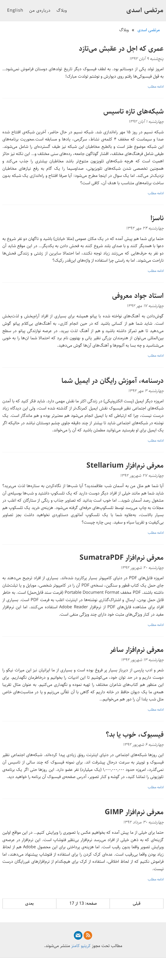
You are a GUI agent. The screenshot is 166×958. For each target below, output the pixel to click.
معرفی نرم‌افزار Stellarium (125, 465)
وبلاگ (62, 10)
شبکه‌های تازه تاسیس (133, 111)
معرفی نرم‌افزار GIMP (134, 812)
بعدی (29, 903)
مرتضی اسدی (145, 10)
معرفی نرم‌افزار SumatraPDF (122, 557)
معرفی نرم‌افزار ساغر (137, 649)
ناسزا (157, 218)
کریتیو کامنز (81, 946)
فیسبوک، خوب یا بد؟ (135, 734)
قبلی (136, 903)
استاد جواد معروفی (138, 295)
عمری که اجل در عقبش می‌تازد (121, 48)
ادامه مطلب (156, 86)
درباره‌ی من (40, 10)
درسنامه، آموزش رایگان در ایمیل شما (113, 380)
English (15, 10)
